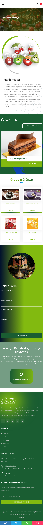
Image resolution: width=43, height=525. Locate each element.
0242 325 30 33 (10, 476)
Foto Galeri (5, 440)
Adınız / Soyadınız (7, 290)
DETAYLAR (33, 164)
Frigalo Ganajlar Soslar (18, 158)
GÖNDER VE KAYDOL (21, 502)
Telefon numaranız (7, 300)
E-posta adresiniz (6, 309)
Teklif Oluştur (21, 335)
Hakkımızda (5, 433)
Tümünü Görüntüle (32, 126)
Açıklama (4, 319)
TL (37, 4)
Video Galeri (5, 443)
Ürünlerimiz (5, 437)
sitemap (21, 517)
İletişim (4, 447)
